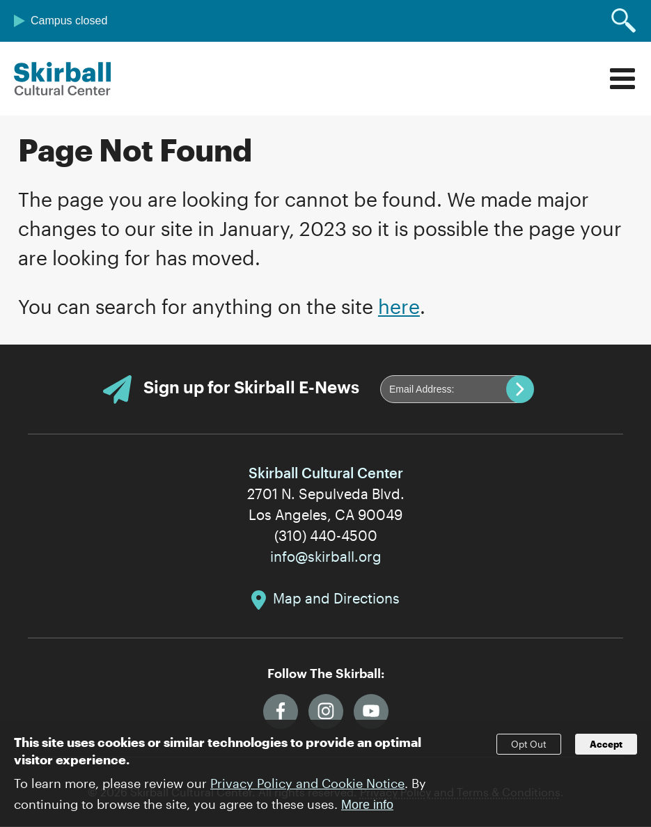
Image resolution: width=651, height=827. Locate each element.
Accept (606, 753)
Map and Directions (336, 598)
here (399, 306)
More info (367, 814)
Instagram (325, 711)
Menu (622, 78)
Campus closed (69, 20)
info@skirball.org (326, 556)
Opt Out (529, 753)
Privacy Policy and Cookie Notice (307, 792)
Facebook (280, 711)
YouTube (371, 711)
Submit (520, 389)
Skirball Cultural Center (62, 78)
